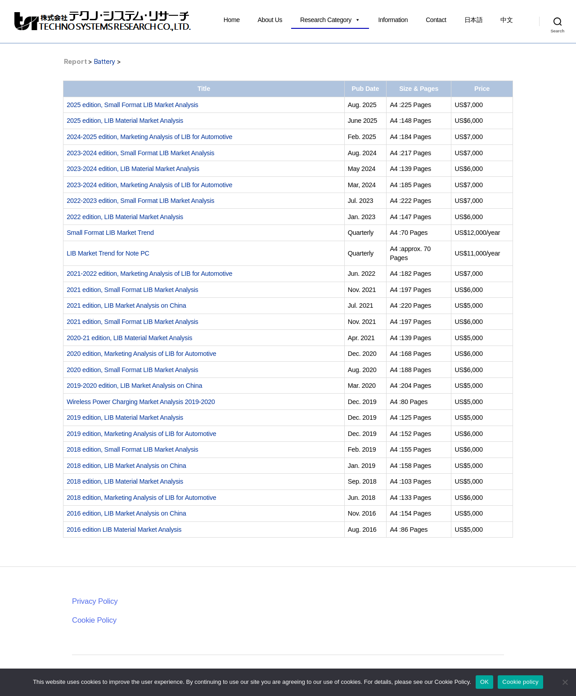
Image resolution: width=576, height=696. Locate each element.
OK (484, 681)
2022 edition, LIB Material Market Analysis (125, 216)
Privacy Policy (94, 601)
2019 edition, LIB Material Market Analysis (125, 417)
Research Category (330, 20)
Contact (436, 19)
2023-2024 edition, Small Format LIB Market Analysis (140, 153)
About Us (270, 19)
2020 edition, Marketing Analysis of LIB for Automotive (141, 353)
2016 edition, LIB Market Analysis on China (126, 513)
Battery (105, 61)
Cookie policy (520, 681)
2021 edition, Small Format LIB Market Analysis (132, 289)
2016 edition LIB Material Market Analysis (124, 529)
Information (393, 19)
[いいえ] (564, 682)
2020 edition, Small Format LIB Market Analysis (132, 369)
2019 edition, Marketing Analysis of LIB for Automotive (141, 433)
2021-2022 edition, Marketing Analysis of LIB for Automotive (149, 273)
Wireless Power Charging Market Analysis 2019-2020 (141, 401)
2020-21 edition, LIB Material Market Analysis (129, 337)
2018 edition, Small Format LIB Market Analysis (132, 449)
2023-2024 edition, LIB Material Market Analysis (133, 168)
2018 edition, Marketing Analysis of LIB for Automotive (141, 497)
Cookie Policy (94, 620)
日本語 (473, 19)
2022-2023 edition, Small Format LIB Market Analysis (140, 200)
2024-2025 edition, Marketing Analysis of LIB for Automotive (149, 136)
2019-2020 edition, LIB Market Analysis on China (134, 385)
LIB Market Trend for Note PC (108, 253)
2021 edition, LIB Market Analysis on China (126, 305)
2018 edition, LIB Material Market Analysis (125, 481)
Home (232, 19)
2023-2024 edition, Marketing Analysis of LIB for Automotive (149, 185)
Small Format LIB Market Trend (110, 232)
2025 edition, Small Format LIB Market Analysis (132, 104)
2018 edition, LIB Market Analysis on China (126, 465)
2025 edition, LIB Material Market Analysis (125, 120)
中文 (506, 19)
